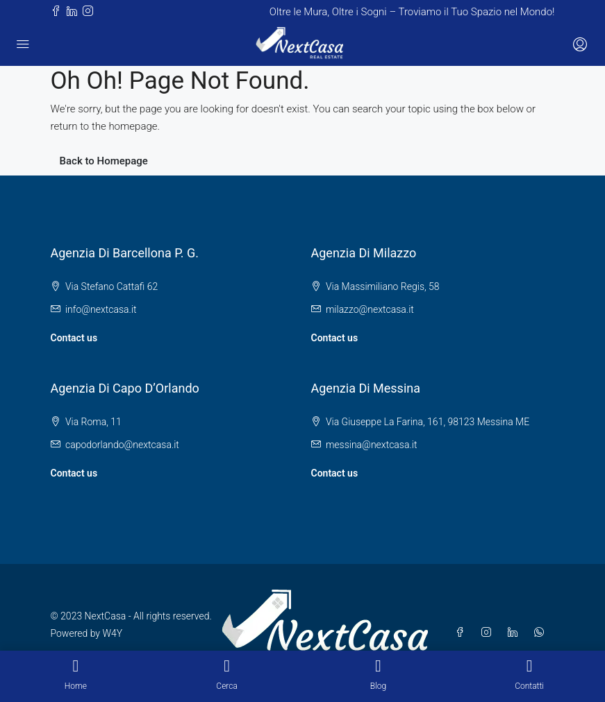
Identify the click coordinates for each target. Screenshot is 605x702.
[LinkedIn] (515, 632)
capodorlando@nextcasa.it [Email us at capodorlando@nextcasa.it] (122, 444)
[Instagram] (489, 632)
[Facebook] (462, 632)
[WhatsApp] (541, 632)
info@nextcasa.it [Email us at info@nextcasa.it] (101, 309)
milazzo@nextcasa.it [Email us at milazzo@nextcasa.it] (370, 309)
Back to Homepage (104, 161)
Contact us (74, 337)
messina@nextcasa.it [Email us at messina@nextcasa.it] (371, 444)
